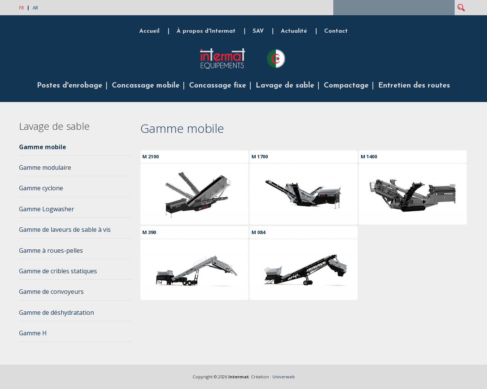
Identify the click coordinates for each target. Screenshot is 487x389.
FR (21, 8)
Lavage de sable (285, 85)
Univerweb (283, 376)
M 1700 (259, 156)
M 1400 (369, 156)
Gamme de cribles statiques (58, 271)
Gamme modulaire (45, 167)
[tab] (75, 149)
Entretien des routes (414, 85)
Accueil (149, 31)
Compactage (346, 85)
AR (35, 8)
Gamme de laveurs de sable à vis (65, 229)
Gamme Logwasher (46, 209)
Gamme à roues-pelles (51, 250)
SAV (258, 31)
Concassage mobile (146, 85)
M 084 (258, 232)
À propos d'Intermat (206, 31)
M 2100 (150, 156)
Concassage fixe (217, 85)
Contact (336, 31)
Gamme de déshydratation (56, 312)
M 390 (149, 232)
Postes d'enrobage (69, 85)
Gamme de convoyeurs (51, 291)
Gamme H (33, 333)
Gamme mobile (42, 147)
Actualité (294, 31)
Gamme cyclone (41, 188)
